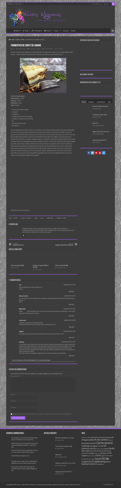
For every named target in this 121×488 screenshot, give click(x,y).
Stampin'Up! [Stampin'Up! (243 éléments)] (87, 464)
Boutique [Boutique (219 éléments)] (85, 443)
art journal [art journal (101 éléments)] (93, 437)
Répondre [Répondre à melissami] (71, 327)
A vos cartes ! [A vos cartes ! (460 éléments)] (102, 439)
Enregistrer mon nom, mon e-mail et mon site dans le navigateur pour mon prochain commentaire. (42, 414)
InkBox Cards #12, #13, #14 (101, 131)
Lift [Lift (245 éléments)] (110, 453)
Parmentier (50, 218)
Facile (42, 218)
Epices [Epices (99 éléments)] (106, 449)
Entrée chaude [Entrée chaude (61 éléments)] (100, 449)
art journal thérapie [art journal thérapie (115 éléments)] (104, 437)
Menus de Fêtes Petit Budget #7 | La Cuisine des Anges (34, 360)
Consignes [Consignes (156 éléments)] (94, 446)
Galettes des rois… (23, 244)
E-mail (13, 401)
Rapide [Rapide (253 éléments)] (98, 459)
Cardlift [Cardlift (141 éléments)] (93, 443)
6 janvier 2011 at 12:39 (69, 308)
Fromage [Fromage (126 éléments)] (90, 453)
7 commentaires (48, 48)
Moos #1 (95, 123)
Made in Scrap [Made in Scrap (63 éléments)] (91, 455)
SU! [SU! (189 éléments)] (94, 464)
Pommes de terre (61, 218)
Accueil (10, 30)
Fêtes (22, 39)
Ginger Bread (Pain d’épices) (62, 244)
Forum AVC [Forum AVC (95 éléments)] (102, 451)
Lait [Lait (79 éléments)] (107, 453)
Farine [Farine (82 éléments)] (92, 451)
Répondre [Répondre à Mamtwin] (71, 316)
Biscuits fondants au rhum (100, 106)
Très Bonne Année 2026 (100, 114)
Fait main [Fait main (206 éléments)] (85, 451)
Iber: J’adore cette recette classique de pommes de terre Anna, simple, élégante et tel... (24, 468)
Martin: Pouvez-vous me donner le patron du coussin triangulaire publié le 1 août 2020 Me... (24, 445)
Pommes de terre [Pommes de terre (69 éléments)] (86, 459)
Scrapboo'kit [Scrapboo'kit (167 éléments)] (86, 462)
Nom (13, 394)
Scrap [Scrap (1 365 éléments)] (105, 458)
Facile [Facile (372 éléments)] (111, 448)
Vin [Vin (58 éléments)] (103, 464)
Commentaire (15, 376)
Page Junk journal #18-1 (100, 140)
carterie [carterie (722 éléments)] (108, 443)
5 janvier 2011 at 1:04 (69, 296)
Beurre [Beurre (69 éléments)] (111, 440)
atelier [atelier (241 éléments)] (91, 440)
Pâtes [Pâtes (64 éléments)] (93, 459)
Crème (36, 218)
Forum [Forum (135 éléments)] (96, 451)
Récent (84, 102)
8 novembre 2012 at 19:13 (68, 342)
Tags (109, 102)
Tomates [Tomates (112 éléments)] (99, 464)
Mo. (13, 48)
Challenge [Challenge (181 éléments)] (85, 446)
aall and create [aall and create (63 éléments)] (85, 437)
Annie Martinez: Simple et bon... (20, 456)
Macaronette (23, 296)
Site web (13, 407)
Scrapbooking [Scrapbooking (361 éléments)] (99, 461)
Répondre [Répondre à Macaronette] (71, 304)
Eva (20, 285)
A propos (66, 31)
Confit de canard (26, 218)
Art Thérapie (36, 31)
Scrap (25, 31)
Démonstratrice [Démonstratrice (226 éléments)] (88, 448)
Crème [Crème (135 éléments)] (100, 446)
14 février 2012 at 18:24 (69, 331)
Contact (73, 31)
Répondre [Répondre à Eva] (71, 291)
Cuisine (47, 31)
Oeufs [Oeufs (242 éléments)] (98, 455)
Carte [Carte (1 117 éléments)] (99, 443)
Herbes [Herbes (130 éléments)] (103, 453)
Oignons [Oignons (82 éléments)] (103, 455)
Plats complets (37, 48)
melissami (22, 320)
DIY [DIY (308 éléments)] (104, 446)
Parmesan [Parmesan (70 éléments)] (110, 455)
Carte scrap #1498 (61, 265)
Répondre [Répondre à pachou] (71, 355)
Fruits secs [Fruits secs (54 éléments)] (97, 453)
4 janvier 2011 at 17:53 (69, 284)
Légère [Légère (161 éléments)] (84, 455)
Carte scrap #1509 (17, 265)
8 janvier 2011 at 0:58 (69, 320)
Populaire (91, 102)
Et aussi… (57, 31)
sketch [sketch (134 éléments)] (108, 462)
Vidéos (17, 31)
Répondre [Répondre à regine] (71, 337)
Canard (15, 218)
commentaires (101, 102)
